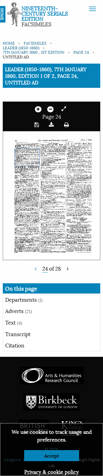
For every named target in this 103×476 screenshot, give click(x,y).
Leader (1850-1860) (21, 47)
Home (9, 43)
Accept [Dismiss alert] (51, 455)
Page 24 (81, 52)
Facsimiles (35, 43)
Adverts (18, 310)
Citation (14, 345)
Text (13, 322)
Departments (24, 299)
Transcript (17, 334)
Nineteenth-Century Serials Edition (44, 13)
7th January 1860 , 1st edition (34, 52)
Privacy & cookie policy (51, 471)
